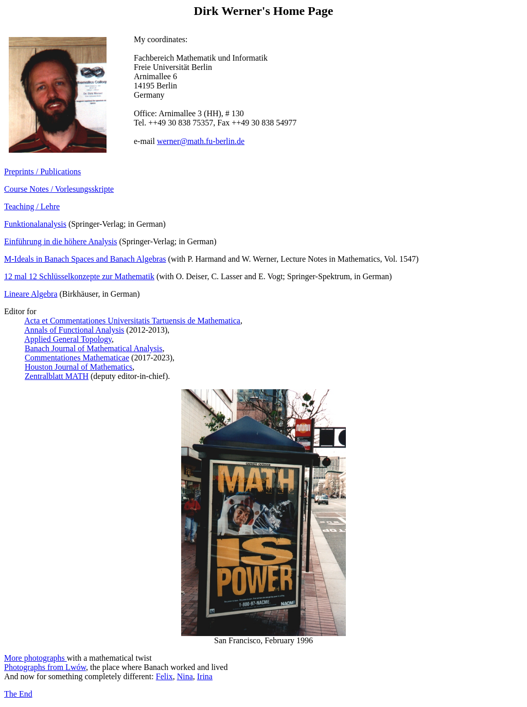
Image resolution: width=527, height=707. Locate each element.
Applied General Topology (68, 339)
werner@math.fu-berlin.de (200, 141)
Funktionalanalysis (35, 224)
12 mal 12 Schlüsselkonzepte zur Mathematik (79, 276)
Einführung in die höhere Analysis (60, 241)
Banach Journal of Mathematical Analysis (93, 348)
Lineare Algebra (31, 293)
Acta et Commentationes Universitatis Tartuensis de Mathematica (132, 320)
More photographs (35, 658)
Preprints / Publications (42, 171)
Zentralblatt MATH (57, 376)
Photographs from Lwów (45, 667)
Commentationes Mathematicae (77, 357)
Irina (205, 676)
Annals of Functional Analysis (74, 329)
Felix (164, 676)
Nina (185, 676)
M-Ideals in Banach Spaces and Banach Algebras (85, 259)
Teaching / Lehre (32, 206)
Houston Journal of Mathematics (78, 366)
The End (18, 694)
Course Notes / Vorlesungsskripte (59, 189)
